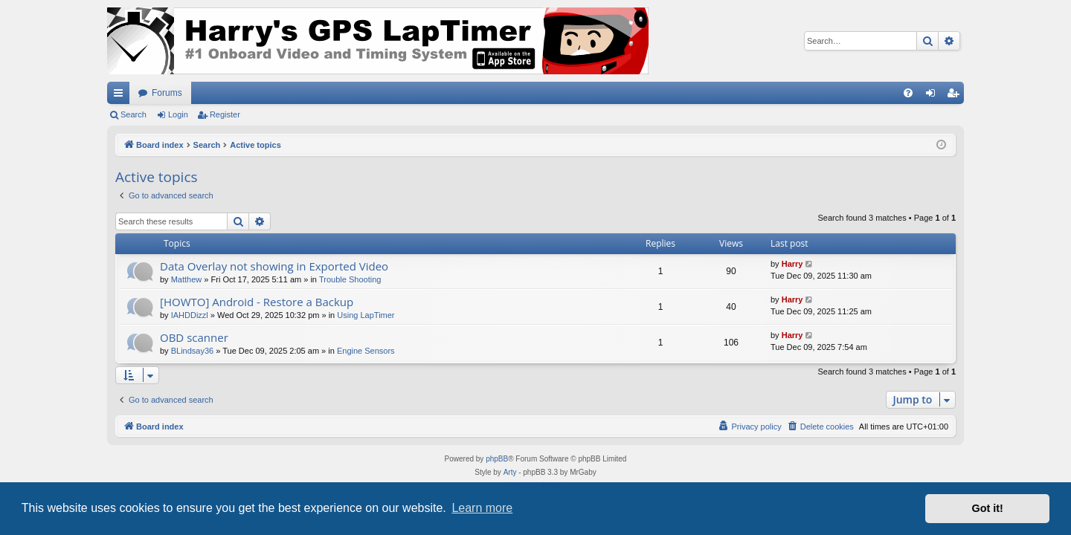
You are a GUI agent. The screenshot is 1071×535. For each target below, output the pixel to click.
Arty (510, 472)
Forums (167, 93)
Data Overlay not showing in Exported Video (274, 266)
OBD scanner (194, 337)
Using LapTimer (365, 315)
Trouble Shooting (350, 279)
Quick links (121, 96)
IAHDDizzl (189, 315)
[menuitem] (908, 93)
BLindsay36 (192, 350)
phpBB (497, 459)
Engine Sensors (366, 350)
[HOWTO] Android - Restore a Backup (256, 301)
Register (225, 114)
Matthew (186, 279)
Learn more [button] (481, 508)
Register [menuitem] (956, 96)
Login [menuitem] (934, 96)
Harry (792, 263)
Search (133, 114)
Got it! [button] (987, 508)
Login (178, 114)
